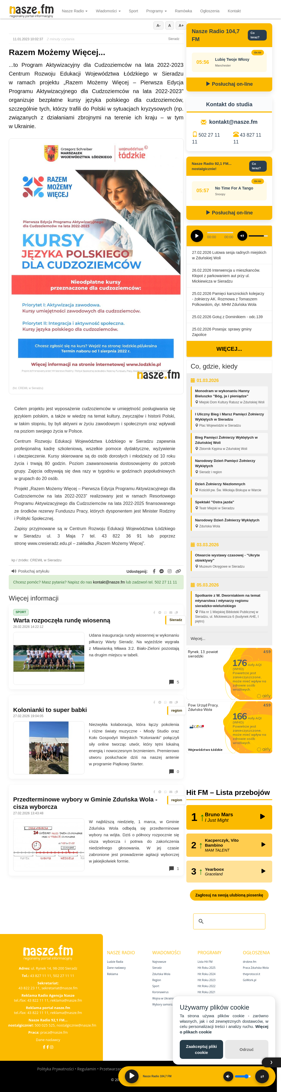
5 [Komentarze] (173, 682)
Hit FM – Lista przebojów (228, 792)
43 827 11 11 (40, 975)
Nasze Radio (75, 11)
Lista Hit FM (205, 962)
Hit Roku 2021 (206, 992)
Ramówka (183, 11)
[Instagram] (51, 1047)
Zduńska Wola (161, 974)
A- (158, 25)
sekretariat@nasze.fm (59, 987)
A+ (181, 25)
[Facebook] (44, 1047)
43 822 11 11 (38, 1000)
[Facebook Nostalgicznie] (47, 1047)
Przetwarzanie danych (119, 1068)
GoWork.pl (249, 980)
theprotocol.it (251, 974)
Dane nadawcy (48, 1039)
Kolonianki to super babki (50, 709)
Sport (133, 11)
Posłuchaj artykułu (30, 571)
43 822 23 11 (29, 987)
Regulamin (86, 1068)
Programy (156, 11)
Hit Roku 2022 (206, 986)
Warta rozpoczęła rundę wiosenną (61, 620)
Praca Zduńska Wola (256, 968)
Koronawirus (160, 992)
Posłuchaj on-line (229, 84)
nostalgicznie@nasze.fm (76, 1025)
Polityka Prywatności (55, 1068)
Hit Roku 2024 (206, 974)
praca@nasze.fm (54, 1032)
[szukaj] (228, 921)
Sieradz (157, 968)
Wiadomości (108, 11)
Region (156, 980)
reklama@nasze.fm (66, 1000)
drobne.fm (249, 962)
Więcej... (229, 349)
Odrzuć (247, 1049)
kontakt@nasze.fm (109, 582)
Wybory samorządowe (166, 1004)
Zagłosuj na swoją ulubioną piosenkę (229, 895)
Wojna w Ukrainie (163, 998)
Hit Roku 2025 (206, 968)
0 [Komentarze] (173, 772)
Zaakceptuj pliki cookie (201, 1049)
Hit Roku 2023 (206, 980)
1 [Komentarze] (173, 869)
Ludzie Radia (115, 962)
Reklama (112, 974)
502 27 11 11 (63, 975)
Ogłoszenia (210, 11)
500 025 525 (45, 1025)
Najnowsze (159, 962)
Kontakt (234, 11)
